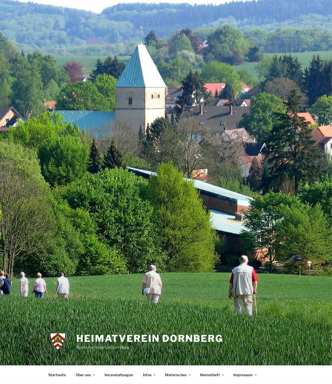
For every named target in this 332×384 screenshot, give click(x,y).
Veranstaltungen (118, 375)
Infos (149, 375)
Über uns (86, 375)
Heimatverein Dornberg (149, 338)
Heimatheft (212, 375)
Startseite (57, 375)
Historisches (178, 375)
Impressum (245, 375)
